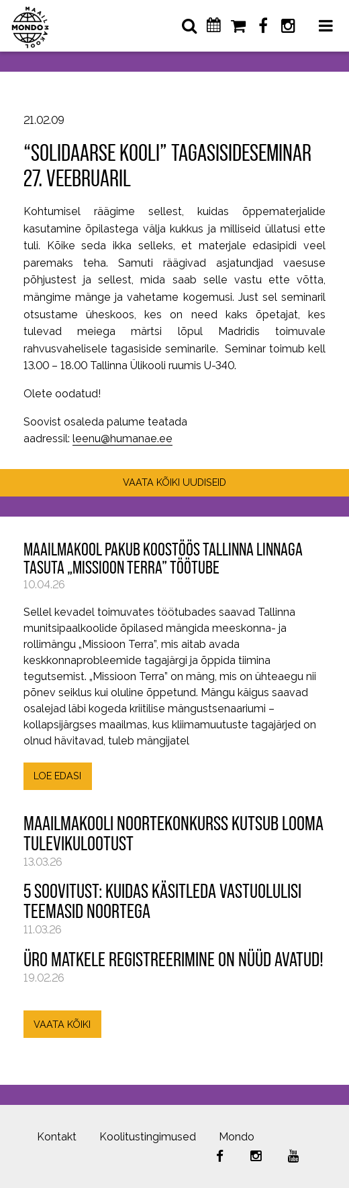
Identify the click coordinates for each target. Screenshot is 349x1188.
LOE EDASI (57, 775)
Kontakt (57, 1136)
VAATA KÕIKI (62, 1024)
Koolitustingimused (147, 1136)
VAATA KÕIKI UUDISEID (174, 482)
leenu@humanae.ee (122, 438)
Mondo (236, 1136)
